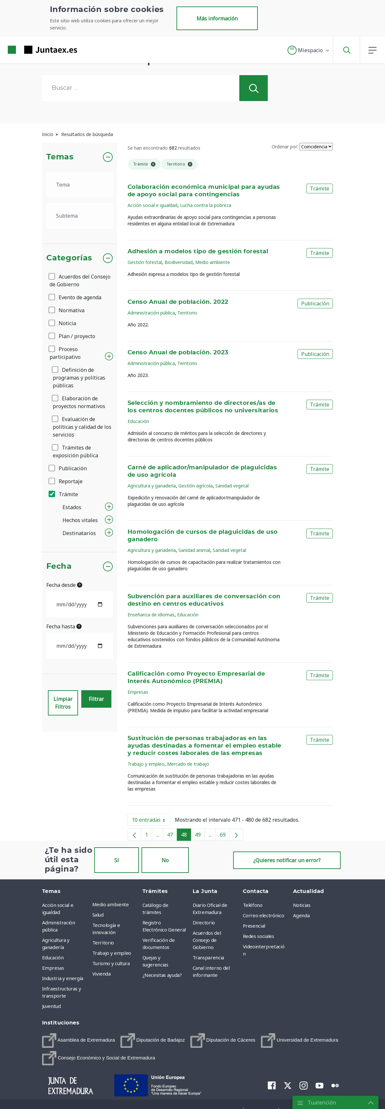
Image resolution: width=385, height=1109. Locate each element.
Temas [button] (60, 157)
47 (172, 836)
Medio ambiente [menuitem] (110, 904)
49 (200, 836)
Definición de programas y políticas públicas (79, 377)
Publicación (68, 468)
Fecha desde (64, 585)
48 (186, 836)
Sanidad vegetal (232, 486)
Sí (116, 860)
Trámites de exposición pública (75, 451)
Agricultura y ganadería (152, 486)
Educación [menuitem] (53, 957)
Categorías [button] (69, 258)
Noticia (63, 323)
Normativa (67, 310)
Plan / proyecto (72, 336)
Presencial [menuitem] (254, 925)
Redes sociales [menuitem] (258, 936)
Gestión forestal (145, 262)
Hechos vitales (80, 520)
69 (225, 836)
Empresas (138, 692)
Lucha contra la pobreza (205, 205)
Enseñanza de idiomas (151, 615)
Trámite (64, 494)
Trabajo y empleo (146, 764)
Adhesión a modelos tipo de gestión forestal (198, 252)
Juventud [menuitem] (51, 1006)
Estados (71, 507)
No (165, 860)
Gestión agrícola (195, 486)
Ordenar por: (285, 146)
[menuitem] (78, 1040)
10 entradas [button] (151, 821)
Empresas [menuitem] (53, 968)
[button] (309, 50)
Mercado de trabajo (188, 764)
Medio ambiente (212, 262)
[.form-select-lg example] (79, 185)
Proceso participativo (65, 353)
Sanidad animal (194, 550)
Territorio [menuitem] (103, 942)
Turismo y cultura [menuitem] (111, 963)
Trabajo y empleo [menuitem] (111, 953)
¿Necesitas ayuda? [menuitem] (162, 975)
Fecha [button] (59, 566)
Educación (138, 421)
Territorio (187, 313)
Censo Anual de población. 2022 (178, 302)
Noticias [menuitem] (302, 905)
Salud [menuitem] (98, 914)
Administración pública (151, 313)
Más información (217, 18)
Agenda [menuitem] (301, 915)
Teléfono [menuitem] (253, 905)
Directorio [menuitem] (204, 922)
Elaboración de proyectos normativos (79, 402)
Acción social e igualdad (152, 205)
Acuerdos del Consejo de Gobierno (80, 280)
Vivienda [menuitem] (101, 973)
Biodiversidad (178, 262)
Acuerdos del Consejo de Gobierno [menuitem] (207, 940)
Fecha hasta (64, 626)
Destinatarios (79, 533)
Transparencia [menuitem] (208, 957)
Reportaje (66, 481)
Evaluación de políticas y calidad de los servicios (82, 427)
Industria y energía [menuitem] (62, 978)
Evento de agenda (75, 297)
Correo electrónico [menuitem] (263, 915)
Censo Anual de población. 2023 (178, 353)
